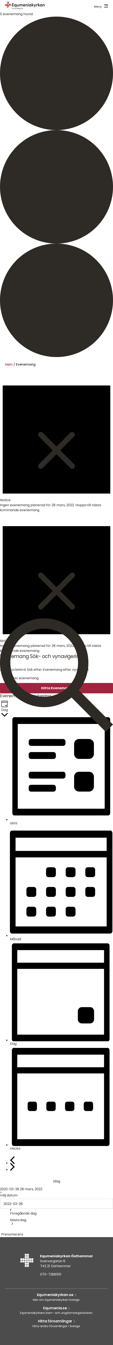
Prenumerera (12, 1234)
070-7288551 (50, 1274)
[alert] (56, 442)
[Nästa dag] (12, 1166)
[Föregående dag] (12, 1160)
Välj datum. (9, 1195)
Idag (56, 1181)
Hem (9, 364)
